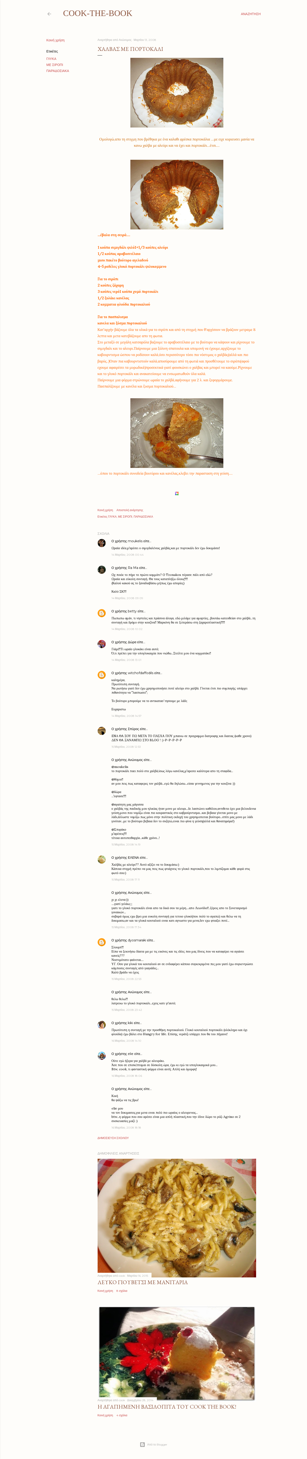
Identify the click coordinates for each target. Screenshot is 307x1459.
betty (132, 611)
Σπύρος (134, 729)
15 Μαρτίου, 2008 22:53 (127, 979)
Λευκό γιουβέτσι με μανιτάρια (143, 1282)
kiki (130, 1023)
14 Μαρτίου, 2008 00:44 (128, 554)
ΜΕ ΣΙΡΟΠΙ (54, 65)
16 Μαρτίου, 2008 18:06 (127, 1075)
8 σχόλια (121, 1291)
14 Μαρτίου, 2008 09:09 (127, 598)
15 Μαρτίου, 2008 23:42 (127, 1010)
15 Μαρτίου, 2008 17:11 (126, 879)
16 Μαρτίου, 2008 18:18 (126, 1127)
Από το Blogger (153, 1444)
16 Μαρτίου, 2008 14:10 (126, 1040)
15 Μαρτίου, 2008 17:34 (126, 927)
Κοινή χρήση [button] (55, 40)
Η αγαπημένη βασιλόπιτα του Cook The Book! (167, 1406)
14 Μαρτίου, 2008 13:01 (126, 660)
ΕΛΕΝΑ (133, 857)
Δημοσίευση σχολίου (113, 1138)
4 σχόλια (121, 1415)
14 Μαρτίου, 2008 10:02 (127, 629)
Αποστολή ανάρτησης (129, 510)
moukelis (135, 541)
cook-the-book (97, 13)
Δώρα (132, 642)
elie (130, 1054)
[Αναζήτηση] (251, 14)
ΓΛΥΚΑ (51, 59)
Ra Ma (133, 568)
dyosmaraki (137, 940)
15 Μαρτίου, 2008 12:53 (126, 746)
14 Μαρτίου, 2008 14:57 (127, 716)
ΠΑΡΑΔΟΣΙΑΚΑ (57, 71)
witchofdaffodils (140, 673)
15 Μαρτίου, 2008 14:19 (126, 844)
